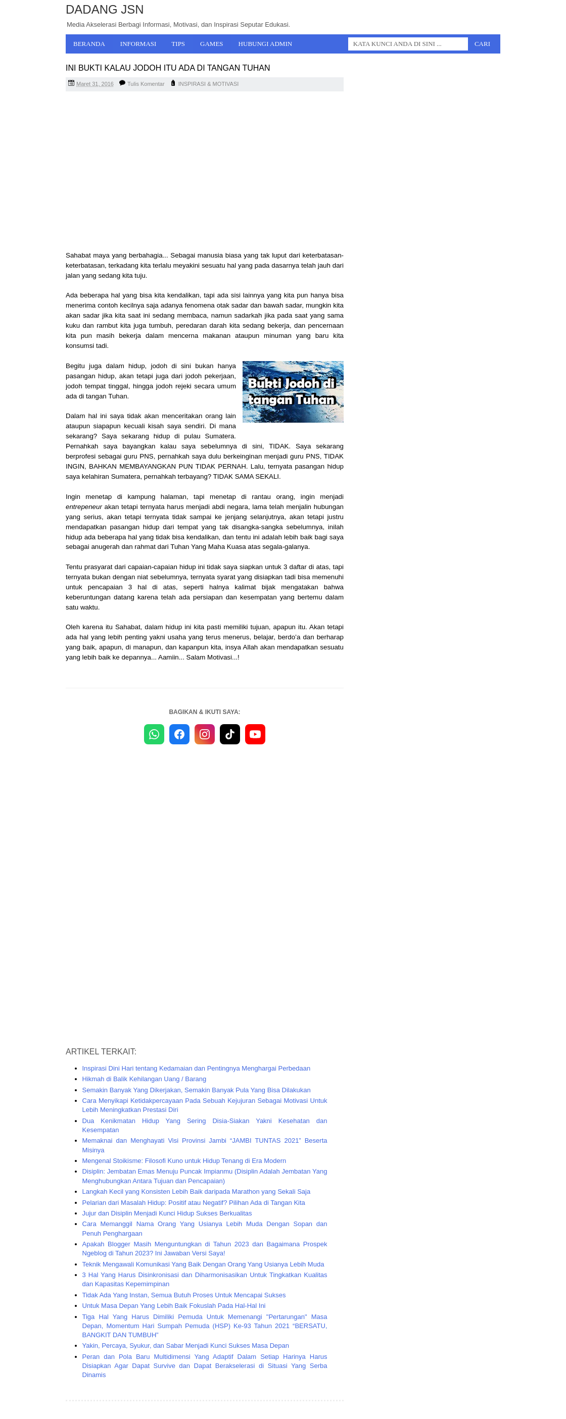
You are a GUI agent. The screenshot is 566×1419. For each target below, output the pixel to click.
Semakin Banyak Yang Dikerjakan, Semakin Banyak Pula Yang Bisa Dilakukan (196, 1090)
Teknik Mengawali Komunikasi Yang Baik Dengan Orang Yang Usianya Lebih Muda (203, 1264)
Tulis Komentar (146, 84)
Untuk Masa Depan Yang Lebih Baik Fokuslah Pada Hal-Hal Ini (174, 1305)
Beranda (89, 43)
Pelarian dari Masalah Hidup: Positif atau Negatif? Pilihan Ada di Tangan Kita (193, 1202)
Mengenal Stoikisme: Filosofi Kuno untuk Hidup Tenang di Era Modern (184, 1160)
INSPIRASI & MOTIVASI (208, 84)
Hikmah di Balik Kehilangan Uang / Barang (144, 1079)
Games (211, 43)
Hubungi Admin (266, 43)
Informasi (138, 43)
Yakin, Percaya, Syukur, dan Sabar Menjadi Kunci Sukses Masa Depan (185, 1345)
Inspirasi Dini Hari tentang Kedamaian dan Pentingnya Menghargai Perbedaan (196, 1068)
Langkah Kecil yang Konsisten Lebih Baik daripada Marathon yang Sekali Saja (196, 1191)
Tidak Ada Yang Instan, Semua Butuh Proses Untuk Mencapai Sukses (184, 1295)
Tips (178, 43)
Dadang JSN (105, 9)
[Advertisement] (205, 172)
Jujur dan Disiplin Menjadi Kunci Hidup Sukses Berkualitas (167, 1213)
